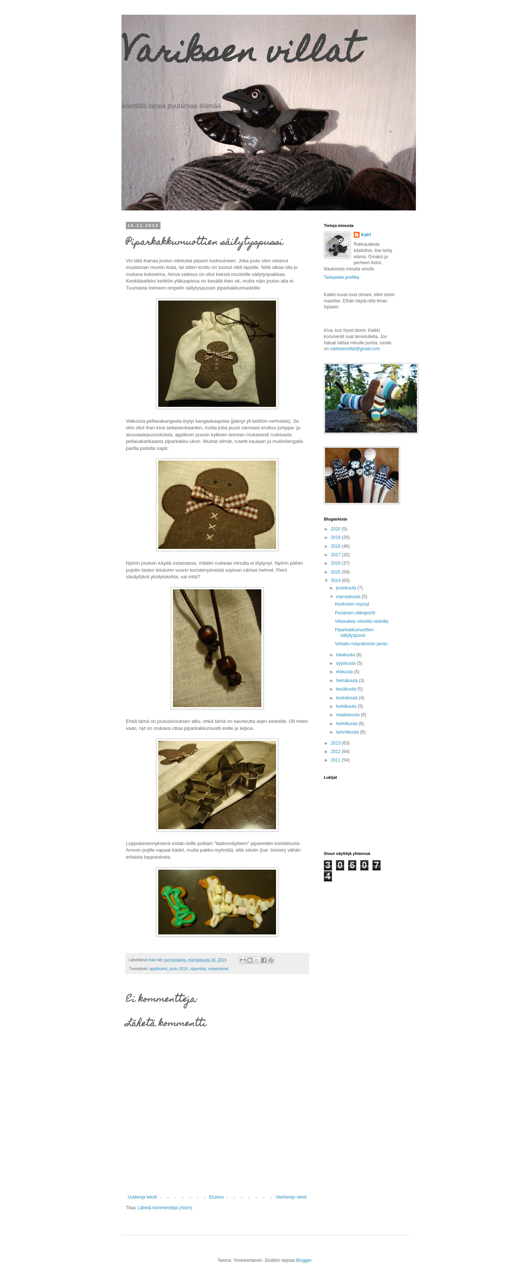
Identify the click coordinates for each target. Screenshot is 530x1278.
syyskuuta (346, 663)
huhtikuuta (347, 706)
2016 (336, 563)
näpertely (198, 968)
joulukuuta (346, 587)
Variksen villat (240, 54)
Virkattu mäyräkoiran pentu (361, 643)
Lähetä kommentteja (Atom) (165, 1207)
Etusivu (216, 1197)
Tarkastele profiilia (341, 277)
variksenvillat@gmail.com (355, 348)
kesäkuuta (346, 689)
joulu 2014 (178, 968)
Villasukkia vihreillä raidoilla (361, 621)
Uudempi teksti (142, 1197)
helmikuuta (347, 723)
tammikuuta (348, 732)
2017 (336, 554)
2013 (336, 743)
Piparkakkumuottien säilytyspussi (354, 632)
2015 (336, 572)
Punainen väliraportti (355, 612)
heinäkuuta (347, 680)
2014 (336, 580)
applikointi (158, 968)
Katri (366, 234)
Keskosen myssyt (352, 604)
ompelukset (218, 968)
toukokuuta (347, 697)
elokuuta (345, 671)
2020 (336, 529)
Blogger (303, 1260)
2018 (336, 546)
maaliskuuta (348, 714)
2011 (336, 760)
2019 (336, 537)
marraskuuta (349, 596)
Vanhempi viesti (291, 1197)
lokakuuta (346, 654)
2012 (336, 751)
